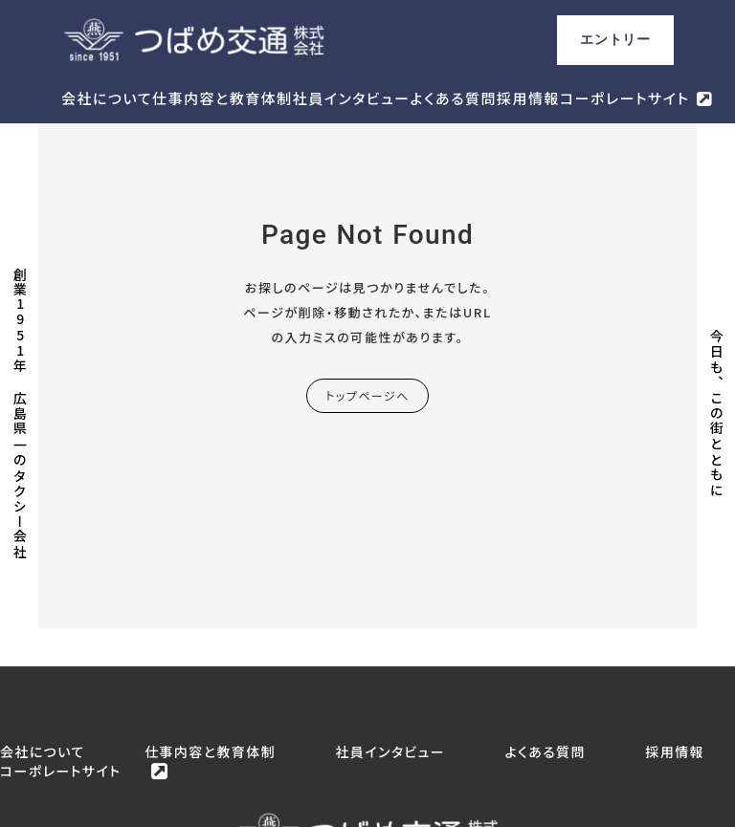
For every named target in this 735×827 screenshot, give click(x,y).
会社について (106, 98)
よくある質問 (454, 98)
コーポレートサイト (624, 98)
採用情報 (528, 98)
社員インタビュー (352, 98)
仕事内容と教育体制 (222, 98)
